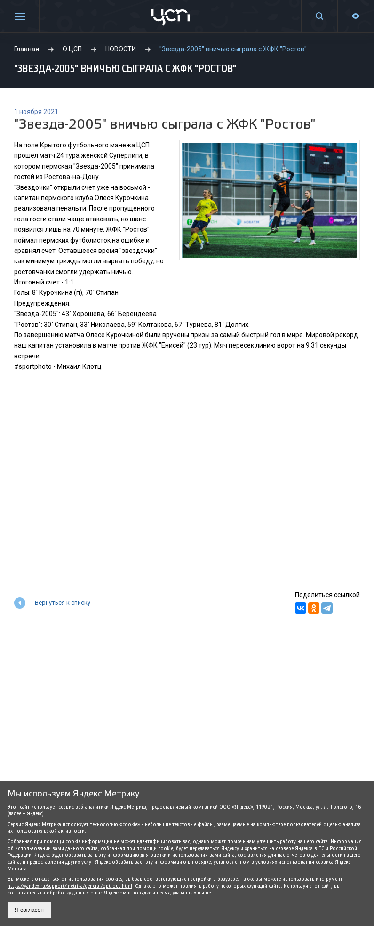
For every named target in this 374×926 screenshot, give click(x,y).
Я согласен (29, 910)
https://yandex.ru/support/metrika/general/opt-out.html (70, 886)
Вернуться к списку (62, 602)
